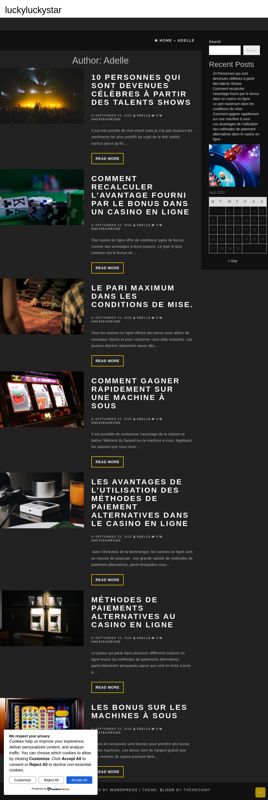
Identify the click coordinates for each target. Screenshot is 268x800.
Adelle (143, 115)
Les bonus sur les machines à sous (139, 711)
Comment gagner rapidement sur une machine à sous (135, 393)
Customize (22, 780)
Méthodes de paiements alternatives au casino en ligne (133, 612)
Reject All (51, 780)
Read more (108, 159)
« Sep (232, 261)
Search (215, 42)
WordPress (124, 790)
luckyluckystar (33, 10)
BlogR (167, 790)
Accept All (79, 780)
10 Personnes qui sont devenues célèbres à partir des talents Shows (141, 89)
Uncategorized (106, 119)
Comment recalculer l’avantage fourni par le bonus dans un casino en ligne (140, 195)
